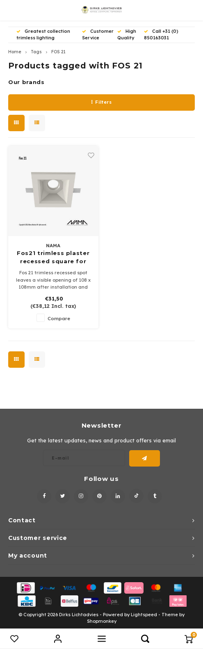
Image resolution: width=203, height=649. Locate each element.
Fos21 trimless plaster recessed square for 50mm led (53, 257)
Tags (36, 52)
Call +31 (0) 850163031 (161, 34)
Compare (59, 318)
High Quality (126, 34)
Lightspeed (144, 614)
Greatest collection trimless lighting (43, 34)
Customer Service (98, 34)
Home (14, 52)
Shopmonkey (101, 621)
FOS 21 (58, 52)
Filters (101, 102)
